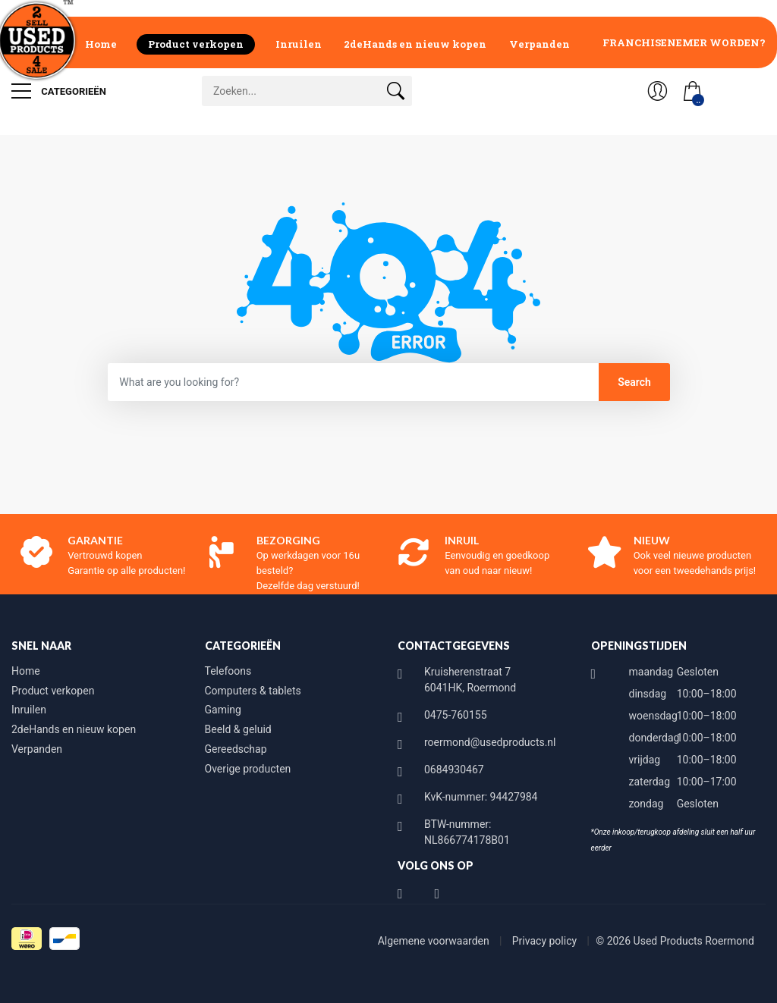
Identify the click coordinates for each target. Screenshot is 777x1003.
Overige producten (248, 769)
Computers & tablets (253, 691)
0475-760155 (455, 715)
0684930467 (454, 769)
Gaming (223, 710)
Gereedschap (236, 749)
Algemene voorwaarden (435, 941)
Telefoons (228, 671)
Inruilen (298, 44)
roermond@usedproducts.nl (490, 742)
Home (101, 44)
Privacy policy (546, 941)
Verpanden (539, 44)
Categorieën (58, 91)
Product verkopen (196, 44)
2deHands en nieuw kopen (415, 44)
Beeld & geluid (238, 729)
